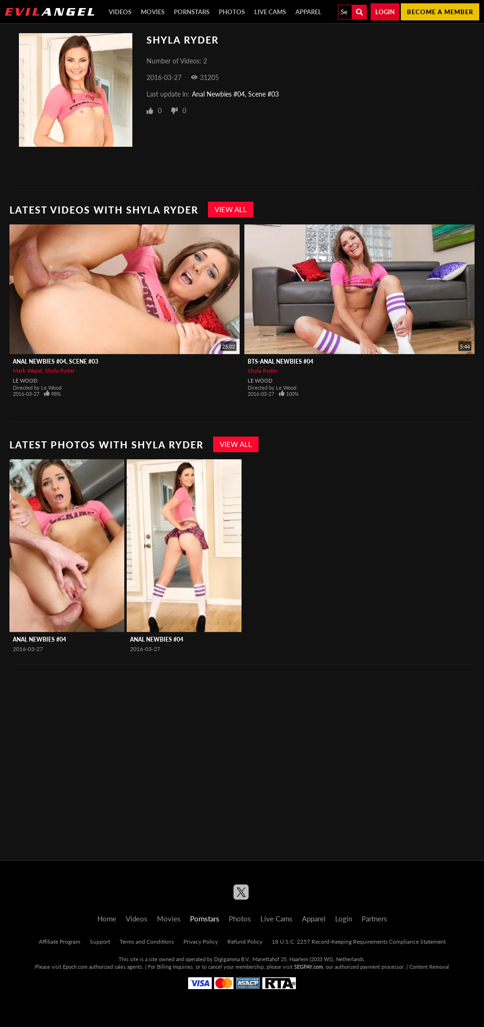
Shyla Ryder (60, 370)
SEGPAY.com (308, 967)
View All (231, 209)
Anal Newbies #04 (39, 639)
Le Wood (25, 380)
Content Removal (429, 967)
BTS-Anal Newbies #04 (280, 361)
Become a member (440, 12)
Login (385, 12)
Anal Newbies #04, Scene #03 (235, 94)
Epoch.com (75, 967)
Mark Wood (27, 370)
